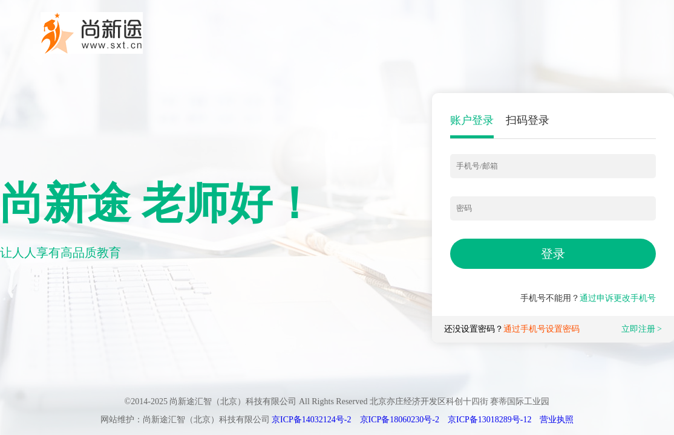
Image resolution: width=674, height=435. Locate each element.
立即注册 (638, 329)
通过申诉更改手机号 (618, 298)
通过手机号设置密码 (541, 329)
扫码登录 (527, 120)
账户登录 (472, 120)
